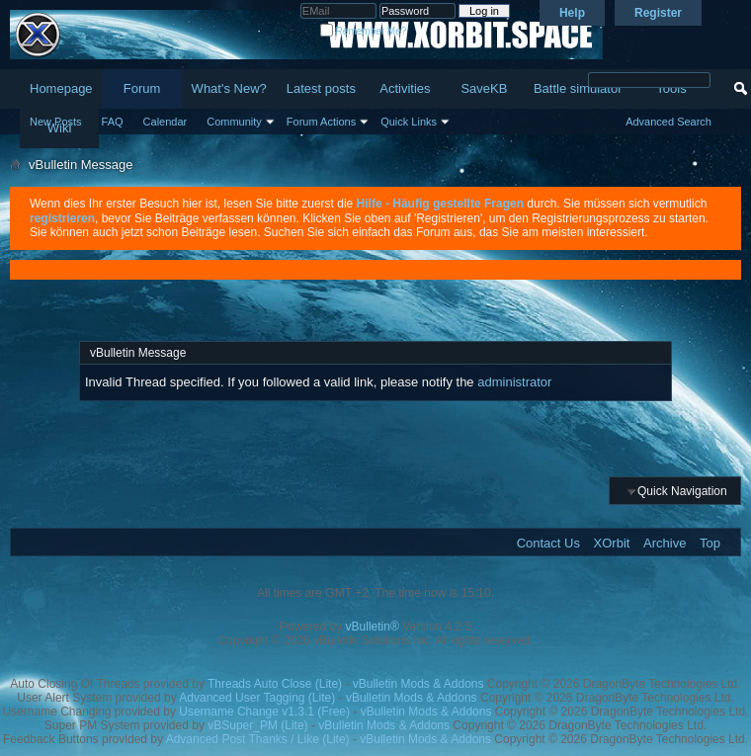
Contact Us (548, 543)
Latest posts (321, 88)
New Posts (56, 121)
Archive (664, 543)
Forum (142, 88)
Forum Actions (321, 121)
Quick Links (408, 121)
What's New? (229, 88)
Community (234, 121)
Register (658, 13)
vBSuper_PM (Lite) (257, 725)
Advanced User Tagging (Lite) (257, 698)
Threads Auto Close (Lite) (275, 684)
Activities (404, 88)
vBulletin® (372, 626)
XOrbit (612, 543)
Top (710, 543)
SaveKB (483, 88)
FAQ (113, 121)
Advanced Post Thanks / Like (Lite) (258, 739)
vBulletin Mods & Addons (418, 684)
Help (572, 13)
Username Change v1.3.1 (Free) (264, 711)
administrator (514, 382)
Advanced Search (668, 121)
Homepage (61, 88)
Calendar (165, 121)
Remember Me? (363, 31)
